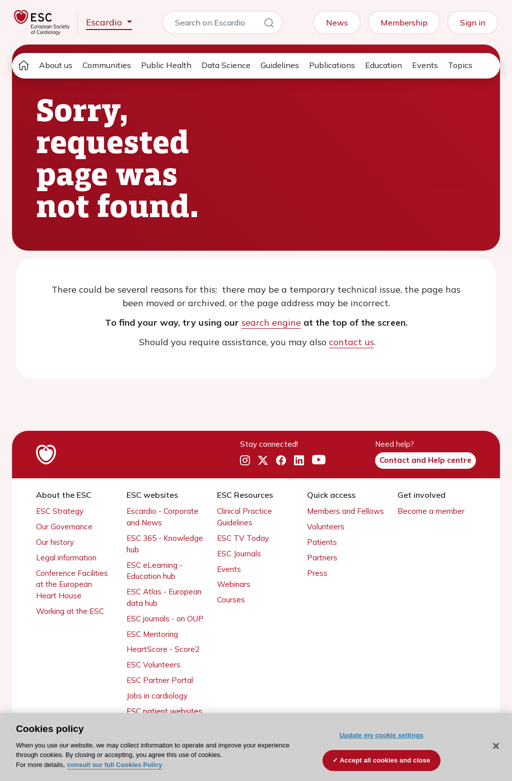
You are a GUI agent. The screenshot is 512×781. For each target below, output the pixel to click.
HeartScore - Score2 (163, 649)
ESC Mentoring (152, 634)
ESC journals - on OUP (165, 618)
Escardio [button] (105, 22)
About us (55, 65)
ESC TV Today (243, 538)
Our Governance (64, 526)
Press (317, 573)
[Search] (269, 24)
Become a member (431, 511)
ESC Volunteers (153, 664)
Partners (322, 557)
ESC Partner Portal (159, 680)
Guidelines (279, 65)
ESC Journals (239, 553)
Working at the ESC (70, 611)
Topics (460, 65)
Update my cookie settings (382, 735)
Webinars (233, 584)
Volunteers (325, 526)
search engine (271, 322)
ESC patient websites (164, 711)
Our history (55, 542)
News (337, 23)
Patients (322, 542)
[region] (256, 747)
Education (383, 65)
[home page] (23, 66)
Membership (404, 23)
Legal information (66, 557)
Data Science (226, 65)
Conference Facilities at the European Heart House (72, 584)
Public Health (166, 65)
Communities (106, 65)
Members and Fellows (345, 511)
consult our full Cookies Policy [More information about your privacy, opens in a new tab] (115, 764)
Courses (231, 599)
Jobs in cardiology (157, 695)
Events (425, 65)
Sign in (473, 23)
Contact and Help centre (426, 460)
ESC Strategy (60, 511)
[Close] (496, 746)
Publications (332, 65)
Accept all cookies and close (385, 760)
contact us (351, 342)
